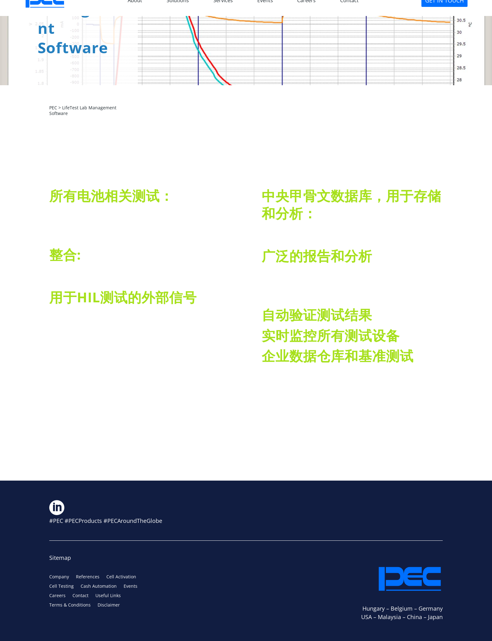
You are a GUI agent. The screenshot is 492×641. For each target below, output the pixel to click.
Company (59, 577)
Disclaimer (109, 605)
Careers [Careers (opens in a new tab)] (57, 595)
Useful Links (108, 595)
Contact (80, 595)
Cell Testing (61, 586)
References (87, 577)
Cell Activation (121, 577)
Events (130, 586)
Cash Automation (99, 586)
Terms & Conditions (70, 605)
